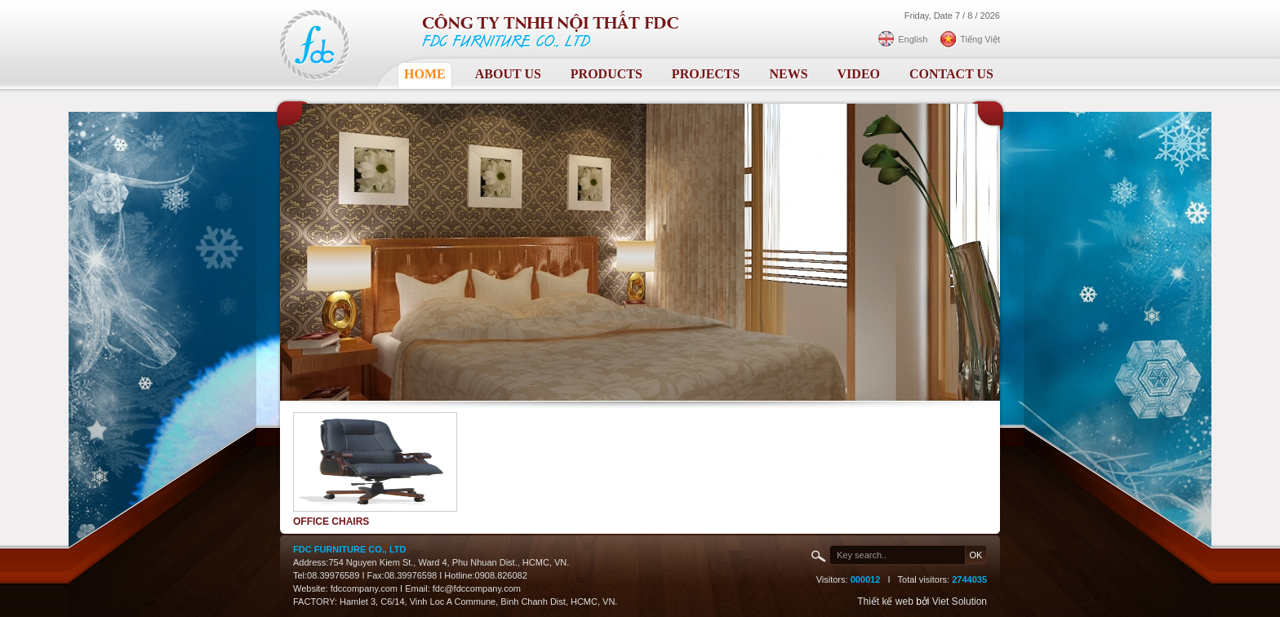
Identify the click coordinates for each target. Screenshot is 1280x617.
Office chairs (331, 521)
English (912, 39)
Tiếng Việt (980, 39)
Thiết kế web (885, 601)
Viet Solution (959, 601)
